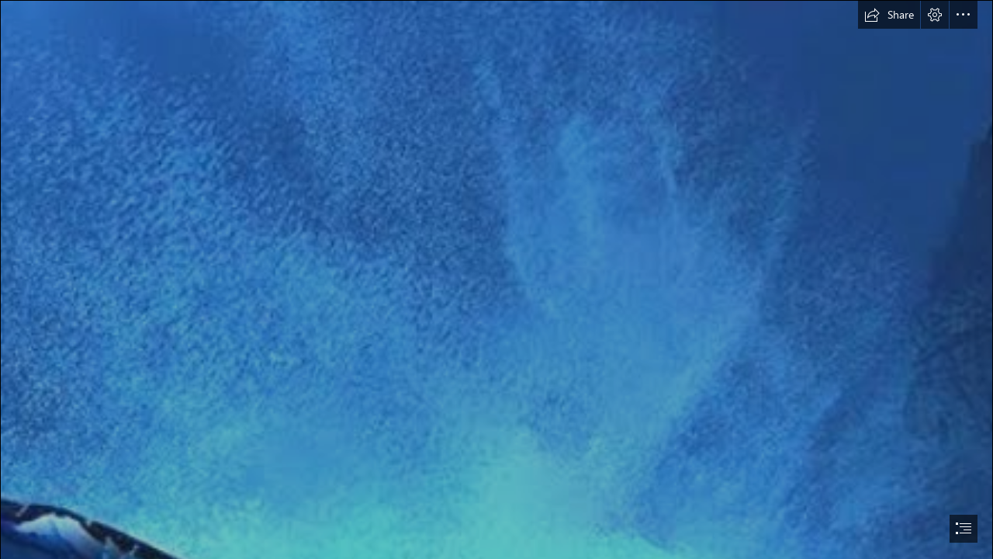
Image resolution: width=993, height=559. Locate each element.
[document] (496, 279)
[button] (889, 15)
